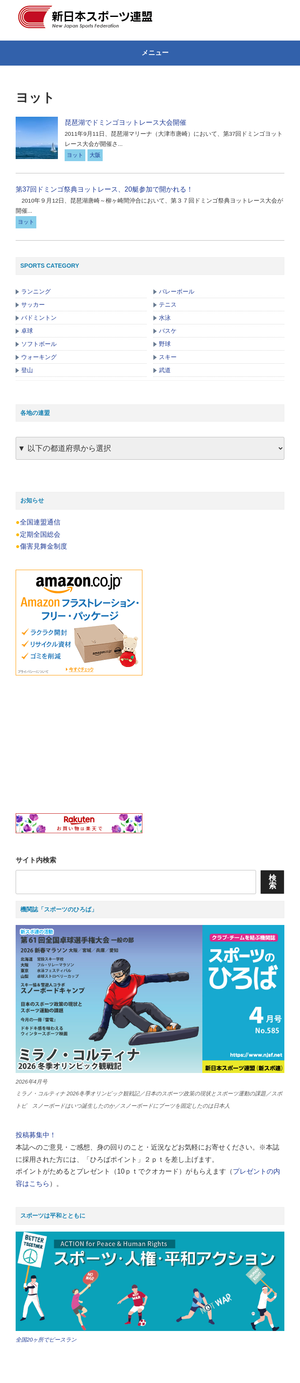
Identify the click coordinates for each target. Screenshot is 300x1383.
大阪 (95, 155)
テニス (168, 304)
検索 (272, 882)
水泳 (165, 317)
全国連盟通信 (40, 522)
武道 (165, 370)
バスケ (168, 330)
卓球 (27, 330)
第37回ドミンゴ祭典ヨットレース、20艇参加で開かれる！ (104, 189)
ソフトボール (39, 343)
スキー (168, 357)
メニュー (150, 52)
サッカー (33, 304)
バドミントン (39, 317)
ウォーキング (39, 357)
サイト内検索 (36, 860)
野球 (165, 343)
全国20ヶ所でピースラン (46, 1339)
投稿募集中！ (36, 1135)
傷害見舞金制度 (43, 546)
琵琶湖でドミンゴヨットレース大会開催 (125, 122)
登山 (27, 370)
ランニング (36, 291)
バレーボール (176, 291)
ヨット (75, 155)
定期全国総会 (40, 534)
